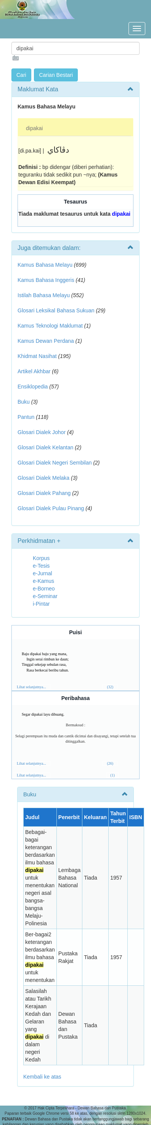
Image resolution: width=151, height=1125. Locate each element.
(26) (110, 763)
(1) (112, 775)
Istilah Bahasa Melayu (44, 295)
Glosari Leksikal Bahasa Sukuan (56, 310)
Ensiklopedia (33, 386)
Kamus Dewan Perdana (46, 341)
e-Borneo (44, 589)
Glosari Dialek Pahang (44, 493)
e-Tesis (41, 566)
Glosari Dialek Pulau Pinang (51, 508)
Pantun (26, 417)
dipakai (34, 128)
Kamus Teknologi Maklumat (50, 326)
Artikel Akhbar (34, 371)
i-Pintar (41, 604)
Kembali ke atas (42, 1077)
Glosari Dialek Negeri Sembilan (55, 463)
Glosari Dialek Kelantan (45, 447)
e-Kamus (43, 581)
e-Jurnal (42, 573)
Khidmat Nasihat (37, 356)
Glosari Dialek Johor (42, 432)
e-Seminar (45, 596)
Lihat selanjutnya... (31, 687)
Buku (24, 402)
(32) (110, 687)
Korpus (41, 558)
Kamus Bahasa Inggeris (46, 280)
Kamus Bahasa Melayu (46, 265)
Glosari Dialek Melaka (43, 478)
